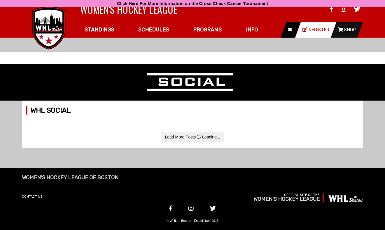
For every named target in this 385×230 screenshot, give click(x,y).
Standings (99, 30)
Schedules (153, 30)
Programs (207, 30)
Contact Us (32, 197)
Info (252, 30)
